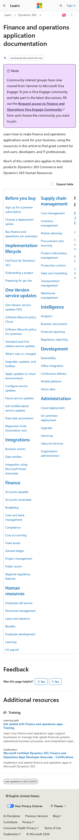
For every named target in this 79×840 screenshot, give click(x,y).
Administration (56, 398)
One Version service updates (20, 292)
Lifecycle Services (52, 443)
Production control (53, 265)
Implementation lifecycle (21, 248)
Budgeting (12, 507)
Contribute (10, 822)
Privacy (27, 822)
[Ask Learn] (64, 15)
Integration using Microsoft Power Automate (16, 468)
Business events (15, 449)
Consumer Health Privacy (19, 828)
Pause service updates (19, 398)
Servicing (47, 436)
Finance (12, 482)
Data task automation (19, 418)
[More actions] (72, 15)
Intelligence (52, 307)
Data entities (13, 457)
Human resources (14, 590)
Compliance (12, 527)
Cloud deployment (53, 408)
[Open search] (61, 5)
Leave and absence (17, 618)
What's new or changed (20, 354)
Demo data (48, 389)
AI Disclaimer (11, 816)
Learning (10, 642)
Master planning (51, 233)
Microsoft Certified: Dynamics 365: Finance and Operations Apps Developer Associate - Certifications (38, 755)
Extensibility (48, 358)
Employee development (20, 634)
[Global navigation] (4, 5)
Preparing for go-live (18, 280)
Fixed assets (12, 543)
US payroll (12, 650)
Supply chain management (54, 200)
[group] (39, 421)
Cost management (53, 213)
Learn (7, 15)
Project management (18, 558)
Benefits (10, 626)
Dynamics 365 (27, 15)
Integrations (17, 439)
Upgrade (46, 428)
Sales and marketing (54, 273)
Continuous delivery (54, 373)
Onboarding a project (19, 273)
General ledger (14, 551)
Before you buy (20, 198)
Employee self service (18, 603)
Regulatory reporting (54, 339)
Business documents (54, 324)
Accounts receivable (18, 500)
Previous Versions (36, 816)
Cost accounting (16, 535)
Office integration (52, 366)
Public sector (13, 566)
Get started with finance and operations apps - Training (34, 726)
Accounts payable (16, 492)
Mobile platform (51, 381)
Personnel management (20, 611)
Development (54, 348)
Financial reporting (53, 332)
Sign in (71, 5)
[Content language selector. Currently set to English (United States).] (22, 796)
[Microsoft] (39, 5)
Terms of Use (52, 828)
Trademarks (10, 834)
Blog (56, 816)
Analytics (46, 316)
